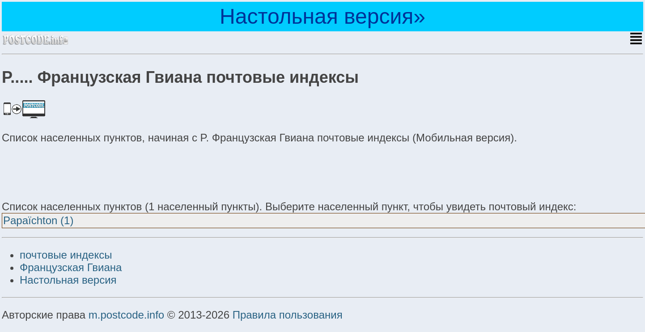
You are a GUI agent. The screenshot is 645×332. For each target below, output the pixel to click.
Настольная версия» (322, 16)
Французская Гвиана (71, 267)
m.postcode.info (126, 315)
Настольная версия (68, 280)
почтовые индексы (66, 255)
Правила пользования (288, 315)
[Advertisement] (73, 171)
